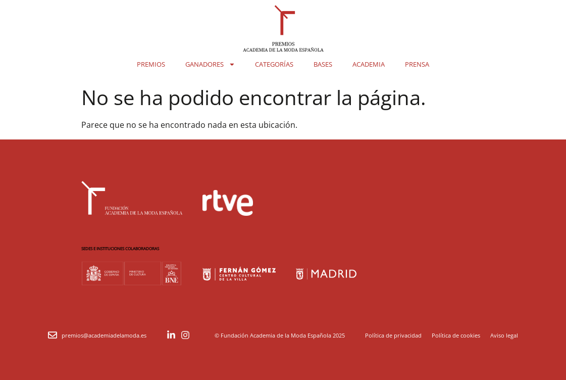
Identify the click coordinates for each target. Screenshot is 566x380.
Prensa (417, 64)
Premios (151, 64)
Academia (368, 64)
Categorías (274, 64)
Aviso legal (504, 335)
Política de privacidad (393, 335)
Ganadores (210, 64)
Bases (323, 64)
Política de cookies (456, 335)
